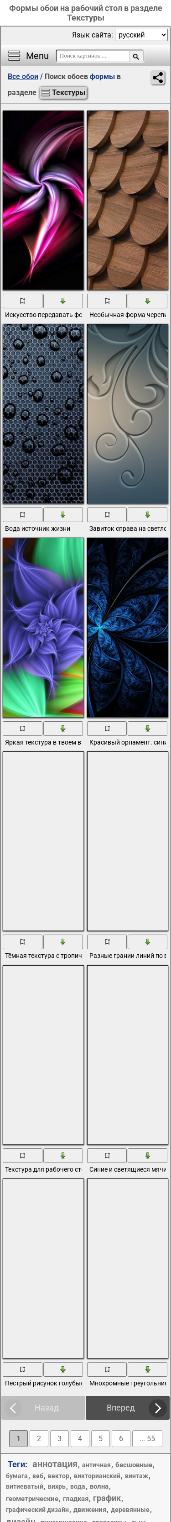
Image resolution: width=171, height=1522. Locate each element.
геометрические (32, 1499)
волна (99, 1486)
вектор (58, 1476)
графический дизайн (37, 1509)
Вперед (121, 1407)
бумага (17, 1476)
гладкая (75, 1499)
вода (77, 1486)
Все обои (23, 76)
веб (37, 1476)
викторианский (97, 1476)
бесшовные (133, 1465)
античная (96, 1465)
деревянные (130, 1509)
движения (89, 1510)
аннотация (55, 1464)
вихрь (57, 1486)
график (107, 1498)
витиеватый (24, 1486)
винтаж (136, 1476)
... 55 (147, 1438)
